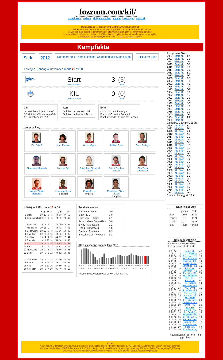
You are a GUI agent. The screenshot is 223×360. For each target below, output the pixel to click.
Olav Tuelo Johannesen (142, 169)
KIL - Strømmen (190, 324)
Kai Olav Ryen (116, 145)
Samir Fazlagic (142, 145)
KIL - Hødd (190, 297)
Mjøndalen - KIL (189, 285)
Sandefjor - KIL (190, 263)
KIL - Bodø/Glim (189, 317)
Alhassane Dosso (63, 191)
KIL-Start (179, 125)
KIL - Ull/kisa (190, 293)
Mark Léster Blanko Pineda (116, 192)
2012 (45, 57)
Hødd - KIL (190, 251)
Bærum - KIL (190, 322)
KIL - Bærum (190, 283)
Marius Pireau (89, 191)
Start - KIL (190, 327)
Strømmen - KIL (189, 271)
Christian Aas (63, 168)
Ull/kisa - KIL (190, 310)
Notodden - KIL (190, 314)
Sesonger (128, 18)
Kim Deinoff (36, 145)
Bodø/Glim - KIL (189, 290)
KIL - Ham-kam (190, 258)
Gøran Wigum (89, 145)
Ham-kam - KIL (190, 295)
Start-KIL (179, 56)
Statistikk (140, 18)
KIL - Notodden (190, 275)
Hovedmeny (74, 18)
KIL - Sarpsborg (190, 329)
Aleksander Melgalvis (37, 168)
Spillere (87, 18)
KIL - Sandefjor (190, 312)
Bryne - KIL (190, 305)
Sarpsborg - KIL (190, 256)
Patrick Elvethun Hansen (116, 169)
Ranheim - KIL (190, 273)
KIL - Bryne (190, 288)
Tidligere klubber (102, 18)
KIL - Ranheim (190, 319)
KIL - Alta (190, 307)
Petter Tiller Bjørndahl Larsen (90, 169)
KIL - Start (190, 268)
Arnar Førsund (63, 145)
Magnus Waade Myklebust (36, 192)
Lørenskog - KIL (189, 266)
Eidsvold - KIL (189, 261)
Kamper (117, 18)
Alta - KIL (190, 278)
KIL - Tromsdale (190, 254)
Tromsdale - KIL (189, 302)
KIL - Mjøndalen (190, 300)
